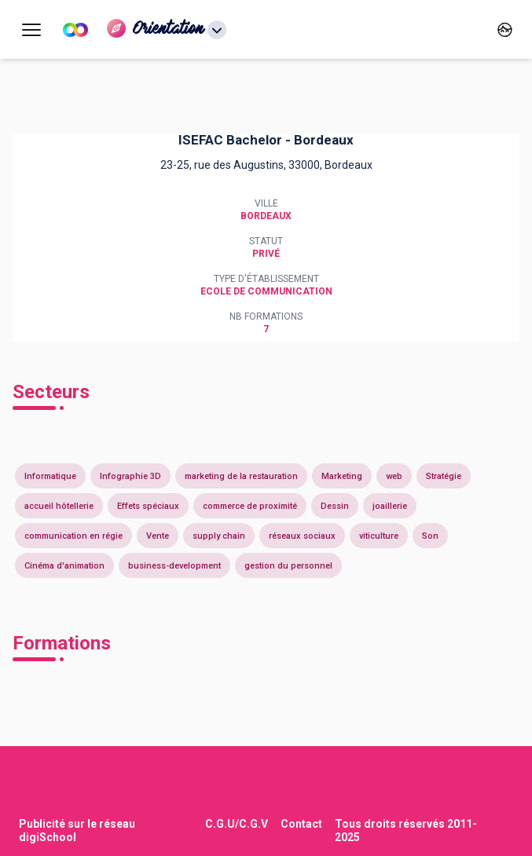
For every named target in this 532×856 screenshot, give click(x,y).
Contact (301, 824)
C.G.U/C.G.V (236, 824)
